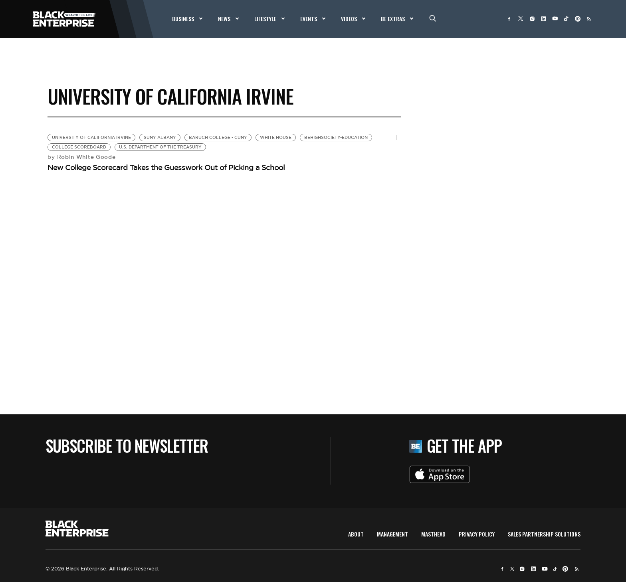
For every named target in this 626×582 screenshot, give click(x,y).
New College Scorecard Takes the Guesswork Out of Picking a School (166, 167)
